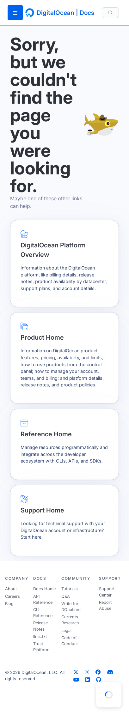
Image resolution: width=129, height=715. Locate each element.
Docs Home (44, 588)
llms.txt (40, 636)
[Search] (110, 12)
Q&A (65, 596)
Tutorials (69, 588)
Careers (12, 596)
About (11, 588)
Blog (9, 603)
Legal (66, 630)
